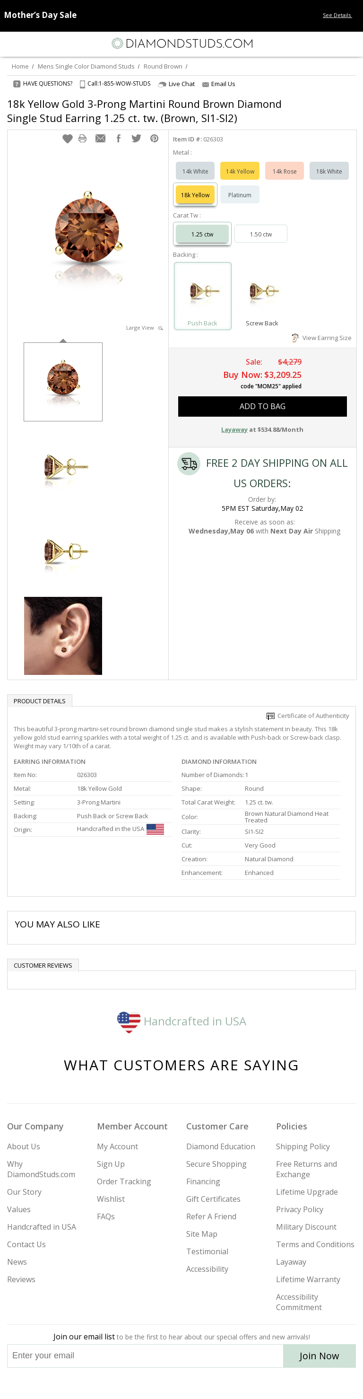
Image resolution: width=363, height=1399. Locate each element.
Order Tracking (124, 1181)
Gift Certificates (213, 1199)
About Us (23, 1146)
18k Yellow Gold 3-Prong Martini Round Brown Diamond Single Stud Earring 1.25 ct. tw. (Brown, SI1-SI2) (144, 110)
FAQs (106, 1216)
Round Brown (163, 66)
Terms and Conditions (315, 1244)
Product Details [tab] (40, 701)
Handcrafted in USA (181, 1021)
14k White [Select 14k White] (195, 171)
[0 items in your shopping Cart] (351, 43)
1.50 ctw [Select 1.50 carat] (261, 234)
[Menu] (11, 43)
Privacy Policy (299, 1209)
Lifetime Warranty (308, 1279)
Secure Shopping (216, 1164)
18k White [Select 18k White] (329, 171)
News (17, 1262)
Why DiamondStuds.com (41, 1169)
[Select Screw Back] (262, 292)
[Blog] (228, 1383)
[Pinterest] (203, 1383)
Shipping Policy (303, 1146)
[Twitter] (159, 1383)
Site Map (201, 1234)
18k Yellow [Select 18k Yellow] (195, 195)
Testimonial (207, 1251)
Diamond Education (220, 1146)
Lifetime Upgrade (307, 1192)
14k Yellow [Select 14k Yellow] (240, 171)
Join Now (319, 1355)
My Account (117, 1146)
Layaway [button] (234, 429)
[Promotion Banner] (40, 14)
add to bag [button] (262, 406)
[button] (67, 138)
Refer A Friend (211, 1216)
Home (20, 66)
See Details (341, 14)
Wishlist (111, 1199)
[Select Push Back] (203, 292)
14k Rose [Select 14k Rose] (285, 171)
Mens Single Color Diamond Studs (86, 66)
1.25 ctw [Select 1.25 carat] (202, 234)
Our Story (24, 1192)
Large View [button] (144, 327)
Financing (203, 1181)
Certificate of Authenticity (308, 715)
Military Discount (306, 1227)
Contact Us (26, 1244)
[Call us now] (332, 42)
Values (19, 1209)
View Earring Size (322, 337)
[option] (63, 381)
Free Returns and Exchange (306, 1169)
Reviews (21, 1279)
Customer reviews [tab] (43, 965)
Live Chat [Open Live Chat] (176, 83)
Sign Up (111, 1164)
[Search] (30, 43)
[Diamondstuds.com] (181, 44)
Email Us (218, 83)
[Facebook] (181, 1383)
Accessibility (207, 1269)
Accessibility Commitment (299, 1302)
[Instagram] (133, 1383)
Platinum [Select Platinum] (239, 195)
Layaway (291, 1262)
